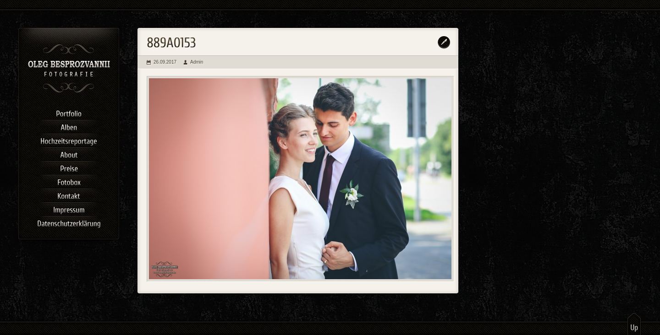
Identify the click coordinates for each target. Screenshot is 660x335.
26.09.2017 (165, 62)
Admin (196, 62)
